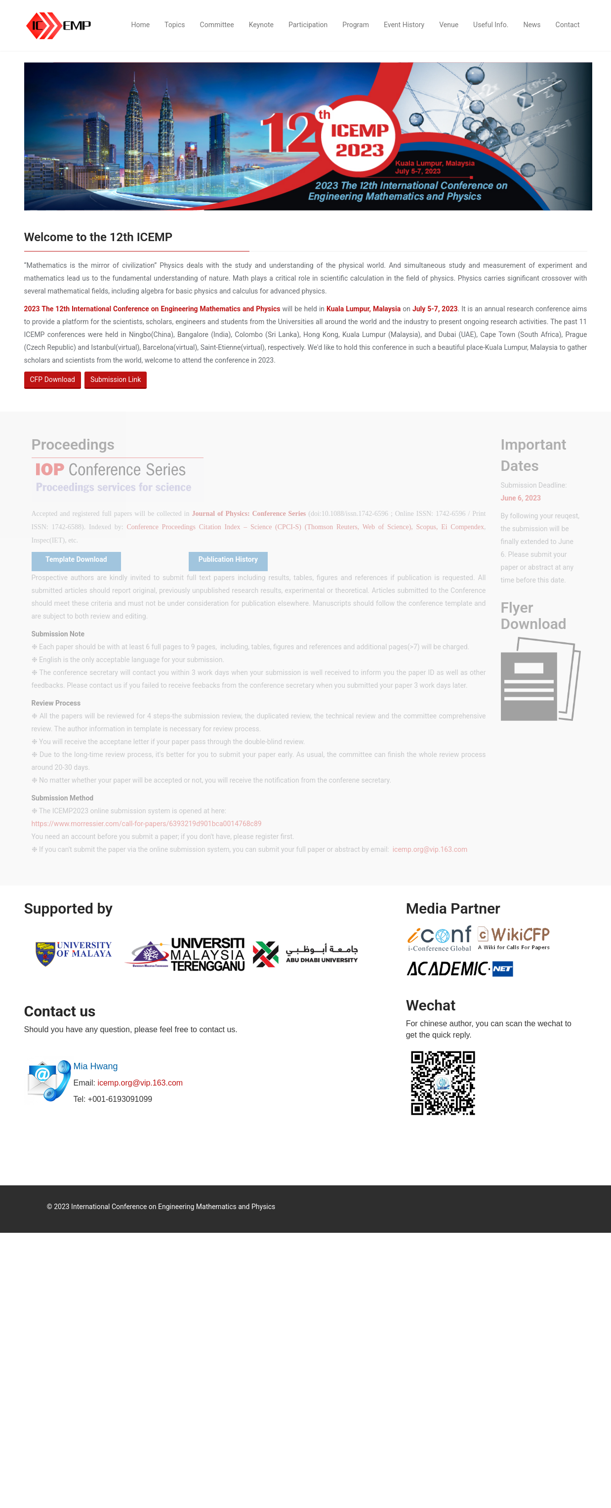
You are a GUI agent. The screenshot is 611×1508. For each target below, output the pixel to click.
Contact (568, 25)
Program (355, 25)
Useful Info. (490, 25)
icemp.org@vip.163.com (140, 1083)
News (531, 25)
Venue (448, 25)
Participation (307, 25)
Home (140, 25)
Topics (174, 25)
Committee (217, 25)
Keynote (261, 25)
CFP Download (52, 379)
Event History (404, 25)
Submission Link (115, 379)
